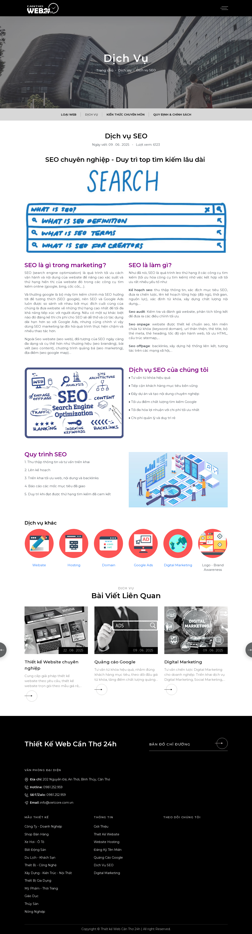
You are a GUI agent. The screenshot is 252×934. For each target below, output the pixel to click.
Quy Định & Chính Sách (172, 114)
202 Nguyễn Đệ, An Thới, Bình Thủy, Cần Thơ (67, 779)
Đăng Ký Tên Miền (108, 850)
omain (110, 565)
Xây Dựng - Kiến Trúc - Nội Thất (48, 873)
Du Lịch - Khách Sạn (40, 857)
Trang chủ (104, 70)
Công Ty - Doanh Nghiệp (43, 826)
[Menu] (223, 8)
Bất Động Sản (35, 850)
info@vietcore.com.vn (49, 803)
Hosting (74, 565)
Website (39, 565)
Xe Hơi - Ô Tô (34, 842)
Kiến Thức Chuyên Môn (126, 114)
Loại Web (68, 114)
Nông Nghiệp (35, 912)
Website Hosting (106, 842)
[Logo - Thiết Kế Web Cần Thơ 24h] (43, 8)
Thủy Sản (31, 904)
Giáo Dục (31, 896)
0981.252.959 (44, 787)
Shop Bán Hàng (37, 834)
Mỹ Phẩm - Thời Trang (41, 888)
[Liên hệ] (222, 743)
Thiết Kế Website (106, 834)
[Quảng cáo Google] (126, 630)
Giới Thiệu (101, 826)
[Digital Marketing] (196, 630)
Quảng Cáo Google (108, 857)
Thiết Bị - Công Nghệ (40, 865)
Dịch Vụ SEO (104, 865)
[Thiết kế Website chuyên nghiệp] (56, 630)
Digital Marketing (178, 565)
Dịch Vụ (124, 70)
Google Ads (143, 565)
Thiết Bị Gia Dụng (38, 881)
